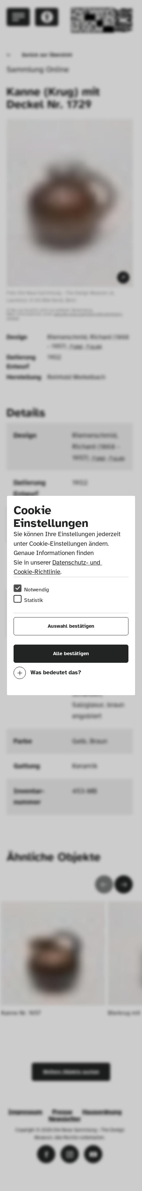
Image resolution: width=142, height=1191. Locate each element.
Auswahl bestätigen (71, 626)
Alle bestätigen (71, 653)
